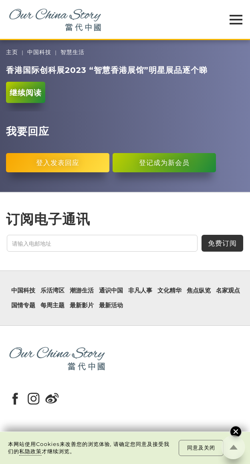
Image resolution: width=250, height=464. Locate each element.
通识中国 (111, 290)
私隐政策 (30, 451)
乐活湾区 (52, 290)
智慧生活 (72, 52)
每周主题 (52, 305)
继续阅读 (26, 92)
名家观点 (228, 290)
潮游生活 (82, 290)
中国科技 (39, 52)
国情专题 (23, 305)
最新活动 (111, 305)
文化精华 (169, 290)
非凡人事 (140, 290)
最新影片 (82, 305)
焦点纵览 (199, 290)
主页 (12, 52)
